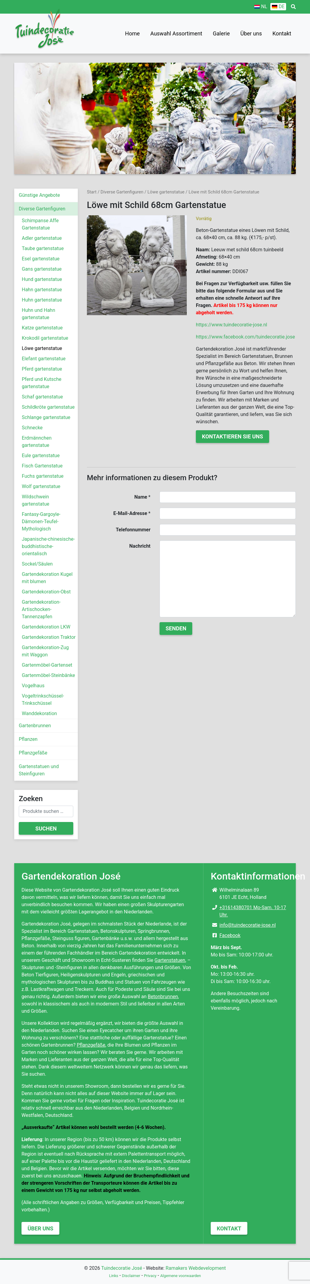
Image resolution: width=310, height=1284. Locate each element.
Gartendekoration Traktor (49, 637)
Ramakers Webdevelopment (196, 1268)
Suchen (46, 828)
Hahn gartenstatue (42, 289)
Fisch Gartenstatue (42, 466)
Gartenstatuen (169, 960)
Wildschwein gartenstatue (35, 500)
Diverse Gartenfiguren (42, 209)
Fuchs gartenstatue (43, 476)
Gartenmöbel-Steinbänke (48, 675)
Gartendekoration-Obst (46, 592)
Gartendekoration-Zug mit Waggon (45, 651)
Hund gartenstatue (42, 279)
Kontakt (281, 33)
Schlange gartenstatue (46, 417)
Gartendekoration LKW (46, 627)
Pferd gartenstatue (42, 369)
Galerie (221, 33)
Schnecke (32, 428)
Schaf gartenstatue (42, 397)
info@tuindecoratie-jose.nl (247, 925)
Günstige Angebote (39, 195)
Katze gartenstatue (42, 328)
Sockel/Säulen (37, 564)
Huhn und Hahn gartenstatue (38, 313)
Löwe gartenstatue (42, 348)
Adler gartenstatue (42, 238)
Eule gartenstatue (41, 455)
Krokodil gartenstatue (45, 338)
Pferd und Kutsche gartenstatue (41, 382)
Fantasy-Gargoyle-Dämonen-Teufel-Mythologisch (41, 521)
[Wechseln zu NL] (260, 6)
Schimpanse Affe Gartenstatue (40, 224)
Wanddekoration (39, 713)
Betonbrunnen (163, 996)
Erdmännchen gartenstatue (36, 441)
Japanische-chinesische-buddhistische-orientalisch (48, 546)
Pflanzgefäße (33, 753)
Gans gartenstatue (41, 269)
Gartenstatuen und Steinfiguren (39, 770)
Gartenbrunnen (35, 725)
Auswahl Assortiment (176, 33)
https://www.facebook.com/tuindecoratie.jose (245, 337)
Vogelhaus (33, 685)
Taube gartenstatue (43, 248)
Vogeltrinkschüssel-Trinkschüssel (43, 699)
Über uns (251, 33)
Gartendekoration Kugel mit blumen (47, 577)
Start (92, 192)
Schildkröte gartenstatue (48, 407)
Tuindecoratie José (121, 1268)
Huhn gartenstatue (42, 300)
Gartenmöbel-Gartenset (47, 665)
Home (132, 33)
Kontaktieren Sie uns (232, 436)
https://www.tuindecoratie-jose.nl (231, 325)
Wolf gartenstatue (41, 486)
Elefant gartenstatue (44, 358)
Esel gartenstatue (40, 259)
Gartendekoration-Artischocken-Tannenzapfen (41, 609)
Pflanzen (28, 739)
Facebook (229, 935)
